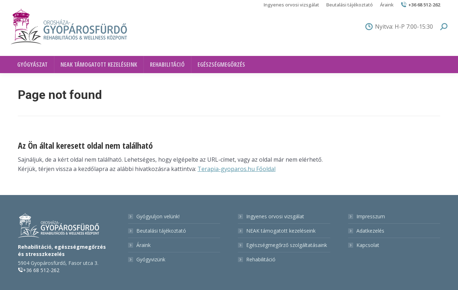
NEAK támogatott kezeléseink (281, 230)
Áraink (143, 245)
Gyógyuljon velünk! (158, 216)
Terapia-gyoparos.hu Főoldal (237, 169)
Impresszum (370, 216)
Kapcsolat (367, 245)
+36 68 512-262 (420, 4)
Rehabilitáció (261, 259)
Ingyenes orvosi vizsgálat (275, 216)
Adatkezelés (370, 230)
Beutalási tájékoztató (161, 230)
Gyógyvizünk (150, 259)
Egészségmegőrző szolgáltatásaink (286, 245)
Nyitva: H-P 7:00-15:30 (399, 26)
